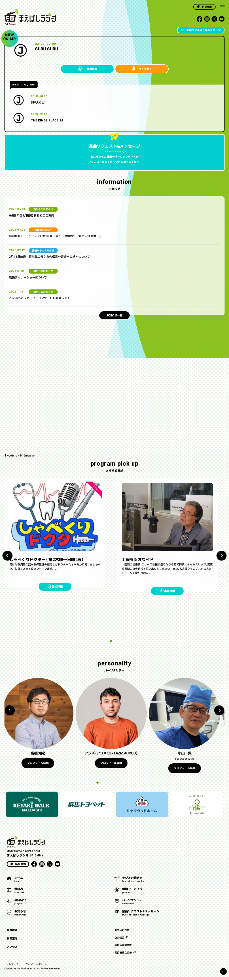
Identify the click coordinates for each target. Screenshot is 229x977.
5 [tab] (117, 783)
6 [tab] (123, 783)
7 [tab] (130, 783)
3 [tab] (117, 641)
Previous (7, 556)
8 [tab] (137, 783)
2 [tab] (110, 641)
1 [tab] (104, 641)
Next (221, 556)
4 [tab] (123, 641)
